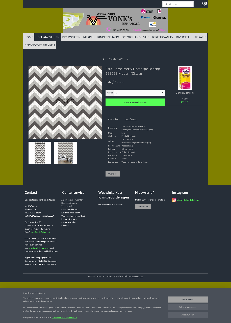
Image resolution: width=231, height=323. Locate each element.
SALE (146, 37)
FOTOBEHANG (131, 37)
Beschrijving (113, 119)
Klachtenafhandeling (70, 212)
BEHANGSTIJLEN (49, 37)
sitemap (135, 276)
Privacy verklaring (69, 209)
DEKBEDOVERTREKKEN (39, 45)
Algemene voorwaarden (72, 199)
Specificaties (130, 119)
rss (141, 276)
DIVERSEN (182, 37)
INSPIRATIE (199, 37)
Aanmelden (143, 206)
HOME (28, 37)
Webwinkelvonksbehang (188, 200)
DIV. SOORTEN (71, 37)
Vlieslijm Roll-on (184, 92)
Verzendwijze (67, 206)
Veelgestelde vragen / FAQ (73, 216)
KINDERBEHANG (108, 37)
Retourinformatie (69, 219)
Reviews (65, 225)
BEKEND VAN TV (162, 37)
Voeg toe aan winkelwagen (135, 102)
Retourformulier (68, 222)
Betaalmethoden (69, 203)
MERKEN (89, 37)
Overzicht (112, 173)
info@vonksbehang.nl (40, 232)
